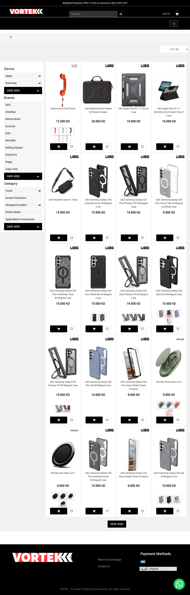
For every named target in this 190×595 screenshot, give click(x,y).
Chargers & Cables (23, 205)
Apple (23, 76)
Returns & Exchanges (109, 559)
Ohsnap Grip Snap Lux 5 (63, 473)
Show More (23, 90)
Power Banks (13, 212)
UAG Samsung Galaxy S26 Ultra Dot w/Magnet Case (169, 292)
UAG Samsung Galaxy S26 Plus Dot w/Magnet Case (98, 383)
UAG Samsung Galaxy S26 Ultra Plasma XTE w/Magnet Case (133, 294)
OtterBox (10, 112)
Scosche (10, 126)
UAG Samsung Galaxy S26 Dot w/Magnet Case (169, 474)
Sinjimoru (11, 155)
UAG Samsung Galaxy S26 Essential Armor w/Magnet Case (98, 203)
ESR (7, 133)
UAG (8, 105)
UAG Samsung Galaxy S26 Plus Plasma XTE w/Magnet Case (133, 203)
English (154, 568)
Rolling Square (14, 147)
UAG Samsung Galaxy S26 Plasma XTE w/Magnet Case (63, 383)
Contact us (104, 566)
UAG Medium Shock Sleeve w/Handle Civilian (98, 110)
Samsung (23, 83)
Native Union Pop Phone (63, 108)
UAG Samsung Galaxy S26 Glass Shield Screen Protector (133, 474)
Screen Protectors (15, 198)
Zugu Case (11, 169)
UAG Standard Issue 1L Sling (63, 199)
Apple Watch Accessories (20, 219)
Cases (23, 191)
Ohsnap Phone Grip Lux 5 (169, 381)
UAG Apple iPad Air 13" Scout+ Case (133, 110)
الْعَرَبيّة (144, 568)
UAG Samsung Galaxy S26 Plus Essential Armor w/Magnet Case (98, 476)
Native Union (12, 119)
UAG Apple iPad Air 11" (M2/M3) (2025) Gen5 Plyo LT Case (169, 112)
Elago (8, 162)
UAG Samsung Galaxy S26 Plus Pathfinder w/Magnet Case (98, 294)
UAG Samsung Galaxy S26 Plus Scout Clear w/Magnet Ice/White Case (169, 203)
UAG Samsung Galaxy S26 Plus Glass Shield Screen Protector (133, 385)
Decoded (10, 140)
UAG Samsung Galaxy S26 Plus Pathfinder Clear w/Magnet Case (63, 294)
